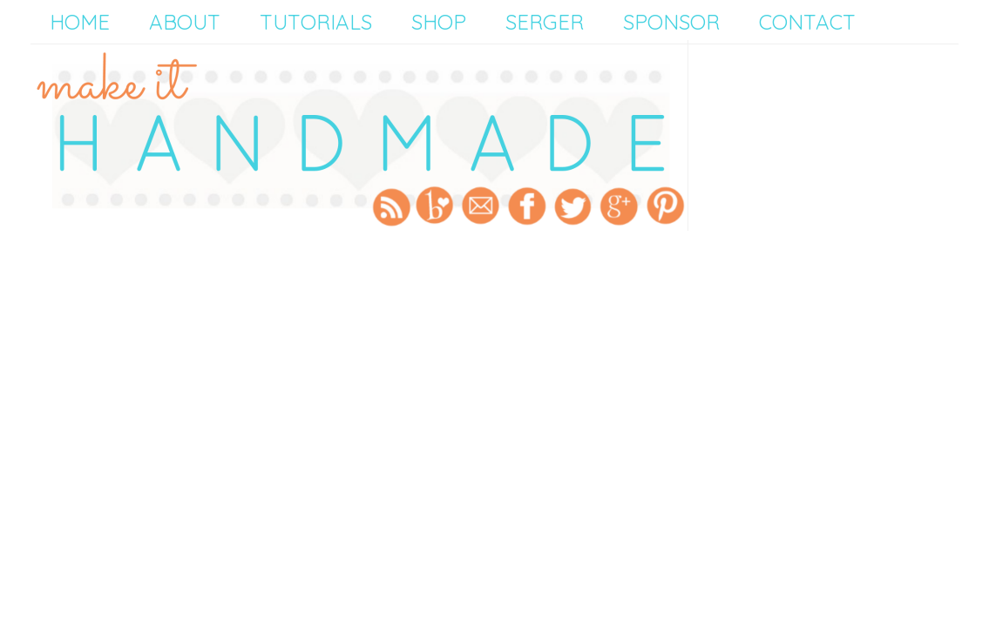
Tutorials (316, 22)
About (184, 22)
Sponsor (671, 22)
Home (80, 22)
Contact (807, 22)
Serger (544, 22)
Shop (438, 22)
